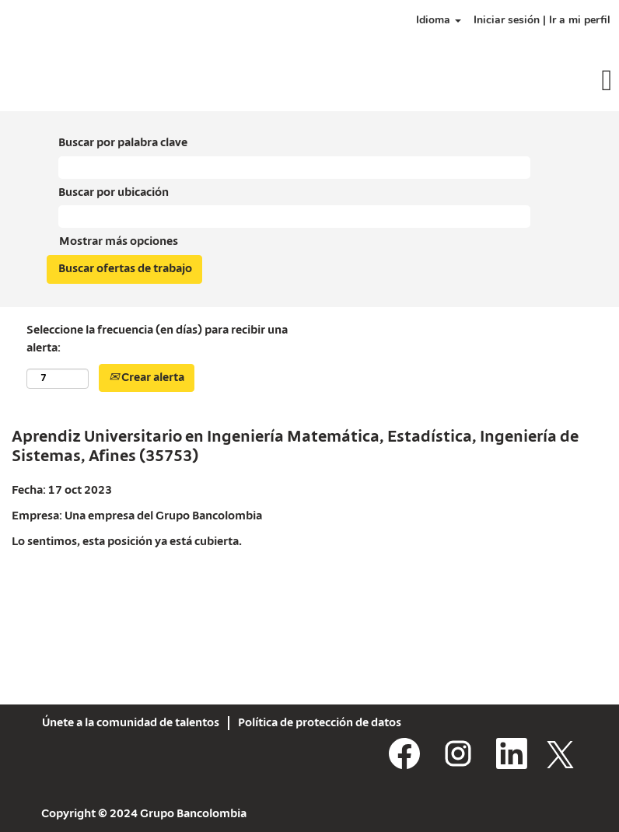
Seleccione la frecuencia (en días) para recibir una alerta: (157, 339)
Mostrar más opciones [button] (118, 242)
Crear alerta (146, 378)
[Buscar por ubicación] (294, 216)
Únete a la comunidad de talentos (130, 723)
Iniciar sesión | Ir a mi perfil (542, 19)
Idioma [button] (438, 19)
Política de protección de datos (319, 723)
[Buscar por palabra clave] (294, 167)
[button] (516, 82)
